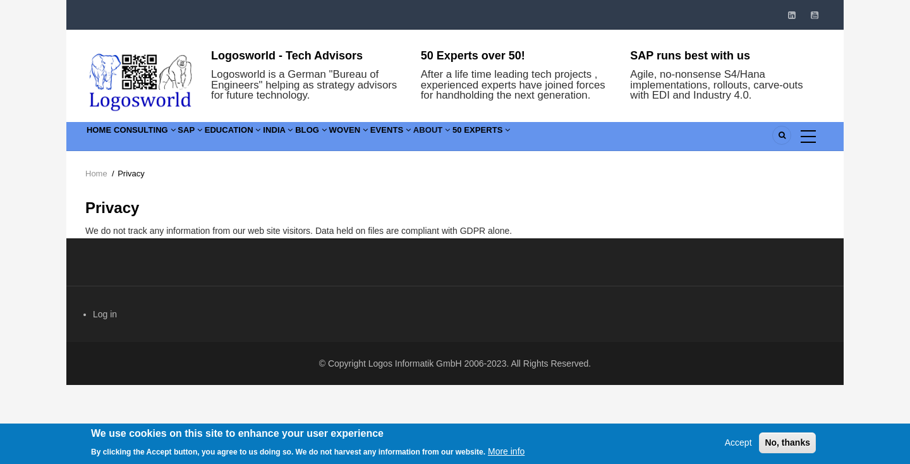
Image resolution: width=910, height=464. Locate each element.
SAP (224, 138)
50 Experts (609, 138)
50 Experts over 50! (473, 55)
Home (105, 138)
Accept (738, 448)
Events (491, 138)
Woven (436, 138)
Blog (385, 138)
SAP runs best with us (690, 55)
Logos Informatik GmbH (415, 363)
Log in (105, 314)
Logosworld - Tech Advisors (287, 55)
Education (279, 138)
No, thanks (787, 448)
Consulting (164, 138)
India (339, 138)
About (546, 138)
